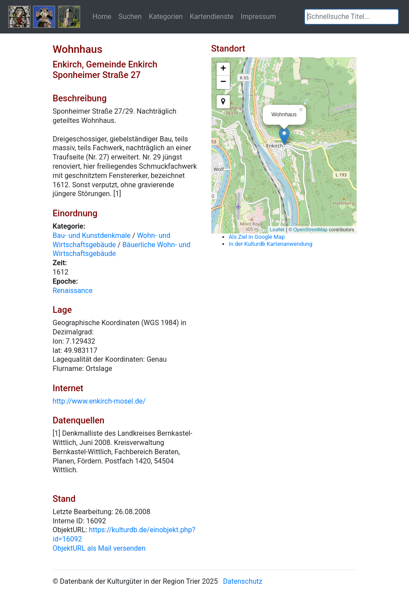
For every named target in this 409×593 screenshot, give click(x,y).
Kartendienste (211, 16)
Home (101, 16)
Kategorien (166, 16)
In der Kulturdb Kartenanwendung (271, 244)
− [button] (223, 82)
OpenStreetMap (310, 229)
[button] (391, 16)
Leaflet (277, 229)
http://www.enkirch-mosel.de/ (99, 401)
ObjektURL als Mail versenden (99, 548)
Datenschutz (242, 581)
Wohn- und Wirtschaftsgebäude (111, 240)
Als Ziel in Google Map (257, 236)
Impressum (258, 16)
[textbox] (351, 17)
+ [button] (223, 69)
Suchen (130, 16)
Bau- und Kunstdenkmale (92, 235)
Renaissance (73, 290)
